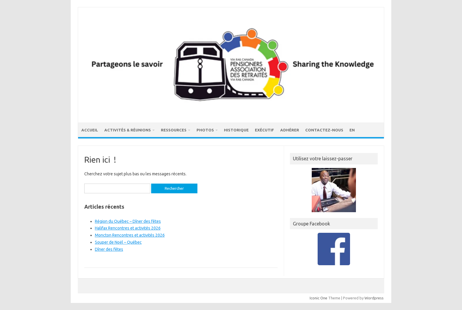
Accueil (89, 130)
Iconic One (318, 298)
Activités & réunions (127, 130)
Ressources (174, 130)
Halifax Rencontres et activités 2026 (128, 228)
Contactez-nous (324, 130)
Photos (205, 130)
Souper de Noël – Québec (118, 242)
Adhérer (289, 130)
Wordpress (374, 298)
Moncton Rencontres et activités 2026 (130, 235)
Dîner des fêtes (109, 249)
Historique (236, 130)
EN (352, 130)
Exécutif (264, 130)
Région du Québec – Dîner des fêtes (128, 221)
